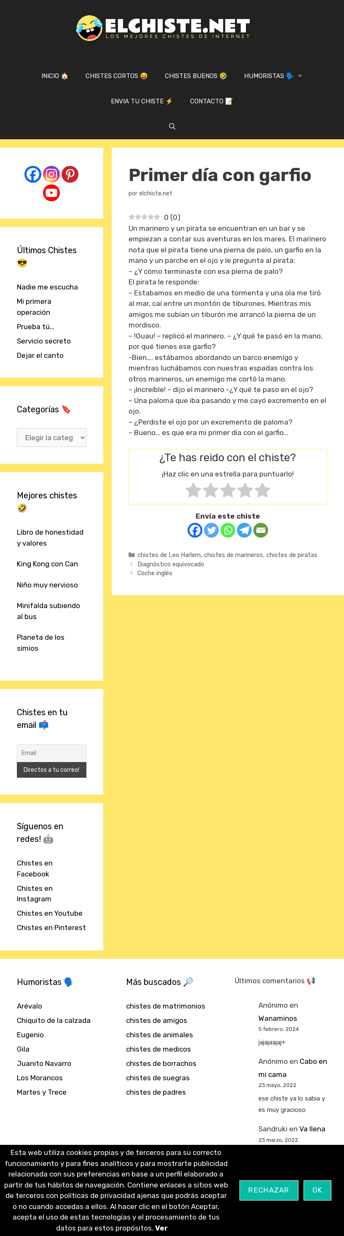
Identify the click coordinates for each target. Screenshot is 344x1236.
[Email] (260, 530)
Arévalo (29, 1006)
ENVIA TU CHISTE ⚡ (142, 101)
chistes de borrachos (161, 1063)
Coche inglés (154, 573)
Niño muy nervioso (47, 585)
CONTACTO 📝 (211, 101)
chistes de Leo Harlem (169, 555)
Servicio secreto (44, 341)
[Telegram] (244, 530)
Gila (23, 1049)
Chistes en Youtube (50, 913)
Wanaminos (277, 1018)
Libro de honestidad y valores (50, 537)
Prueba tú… (35, 326)
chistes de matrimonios (165, 1006)
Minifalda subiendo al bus (48, 611)
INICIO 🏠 (55, 76)
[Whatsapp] (227, 530)
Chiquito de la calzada (54, 1020)
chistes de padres (156, 1092)
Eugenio (30, 1034)
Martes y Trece (42, 1092)
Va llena (312, 1129)
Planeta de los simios (40, 642)
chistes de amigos (156, 1020)
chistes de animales (159, 1034)
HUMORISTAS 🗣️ (278, 76)
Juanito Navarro (44, 1063)
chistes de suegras (158, 1078)
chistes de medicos (158, 1049)
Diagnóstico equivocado (170, 564)
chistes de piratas (291, 555)
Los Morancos (40, 1078)
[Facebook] (195, 530)
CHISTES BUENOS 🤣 (196, 76)
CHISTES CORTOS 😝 (117, 76)
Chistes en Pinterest (51, 927)
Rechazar (268, 1190)
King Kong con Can (47, 564)
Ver (161, 1228)
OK (317, 1190)
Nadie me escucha (47, 287)
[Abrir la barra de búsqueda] (171, 126)
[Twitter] (211, 530)
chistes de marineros (233, 555)
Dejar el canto (40, 355)
